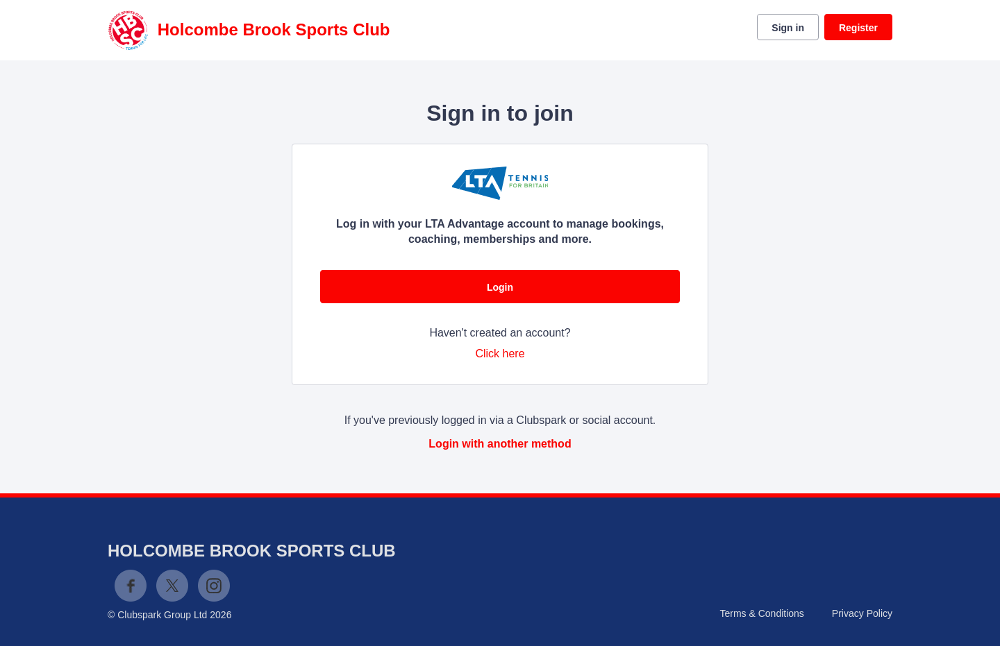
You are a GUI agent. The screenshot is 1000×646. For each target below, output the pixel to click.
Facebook (131, 586)
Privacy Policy (862, 613)
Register (858, 27)
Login (500, 287)
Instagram (214, 586)
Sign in (788, 27)
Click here (499, 353)
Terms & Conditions (761, 613)
